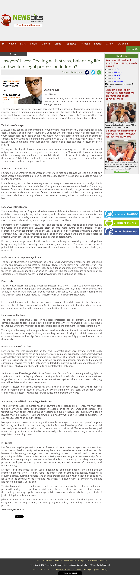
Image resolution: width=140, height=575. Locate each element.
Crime (58, 43)
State (23, 43)
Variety (109, 43)
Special (98, 43)
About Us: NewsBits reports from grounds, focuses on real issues (81, 560)
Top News (71, 43)
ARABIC (117, 75)
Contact (36, 560)
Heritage (85, 43)
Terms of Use (47, 560)
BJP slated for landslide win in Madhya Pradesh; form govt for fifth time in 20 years (121, 133)
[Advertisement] (92, 20)
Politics (33, 43)
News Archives (121, 171)
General (46, 43)
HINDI (117, 78)
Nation (12, 43)
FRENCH (118, 72)
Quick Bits (123, 43)
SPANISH (118, 81)
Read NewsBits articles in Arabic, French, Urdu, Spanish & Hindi (121, 63)
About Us (133, 49)
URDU (117, 69)
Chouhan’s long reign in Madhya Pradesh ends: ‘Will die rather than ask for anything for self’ (120, 94)
